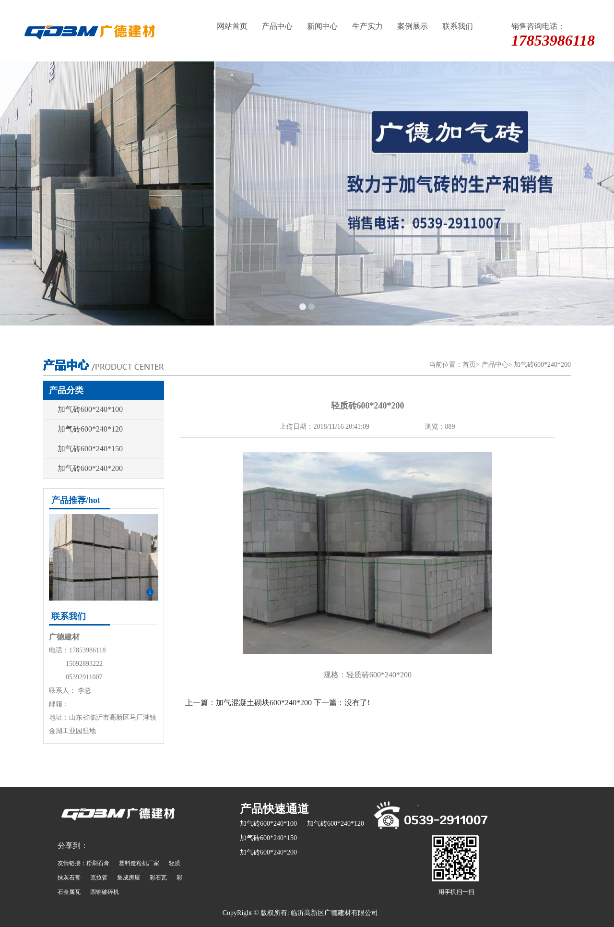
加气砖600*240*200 (542, 364)
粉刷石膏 (97, 863)
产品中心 (277, 26)
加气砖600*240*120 (90, 429)
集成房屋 (128, 877)
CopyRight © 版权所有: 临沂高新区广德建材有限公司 (300, 912)
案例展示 (412, 26)
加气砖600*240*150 (90, 449)
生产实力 (367, 26)
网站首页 (232, 26)
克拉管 (98, 877)
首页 (469, 364)
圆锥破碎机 (104, 892)
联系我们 (457, 26)
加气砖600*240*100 (90, 409)
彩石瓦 (158, 877)
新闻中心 (322, 26)
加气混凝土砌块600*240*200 (264, 702)
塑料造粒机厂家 (139, 863)
